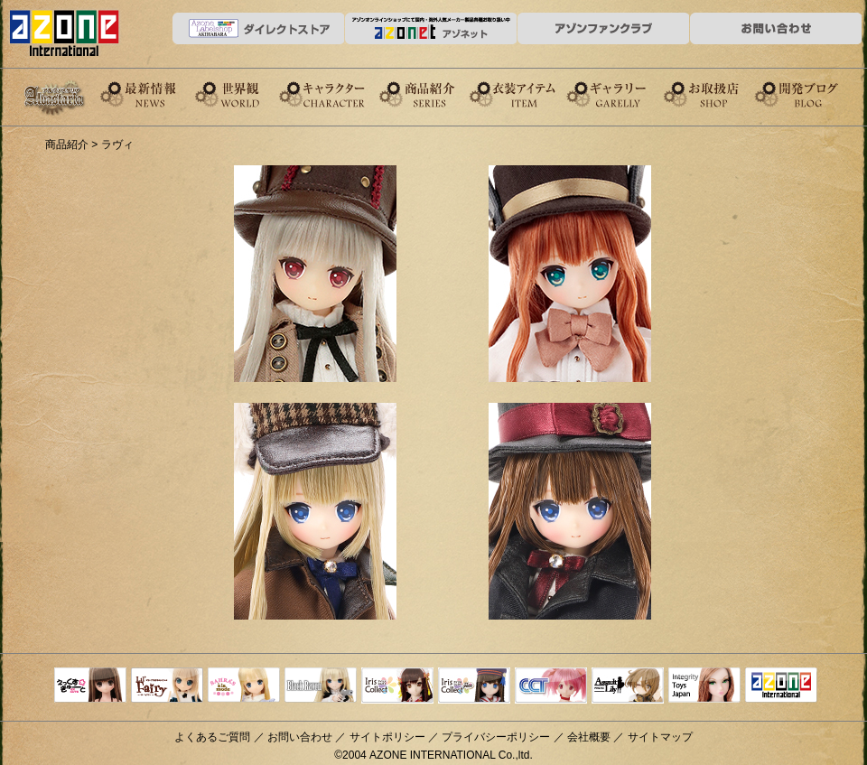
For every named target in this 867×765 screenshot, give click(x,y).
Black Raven (320, 686)
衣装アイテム (530, 93)
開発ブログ (817, 93)
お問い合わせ (299, 737)
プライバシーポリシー (496, 737)
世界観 (243, 93)
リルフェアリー (167, 686)
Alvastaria (58, 97)
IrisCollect (397, 686)
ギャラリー (626, 93)
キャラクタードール (551, 686)
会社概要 (589, 737)
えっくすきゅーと (90, 686)
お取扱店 (721, 93)
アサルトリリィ (628, 686)
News (147, 93)
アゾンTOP (781, 686)
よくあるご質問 (212, 737)
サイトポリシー (387, 737)
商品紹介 (434, 93)
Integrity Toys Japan (704, 686)
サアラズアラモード (244, 686)
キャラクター (339, 93)
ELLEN (474, 686)
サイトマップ (660, 737)
